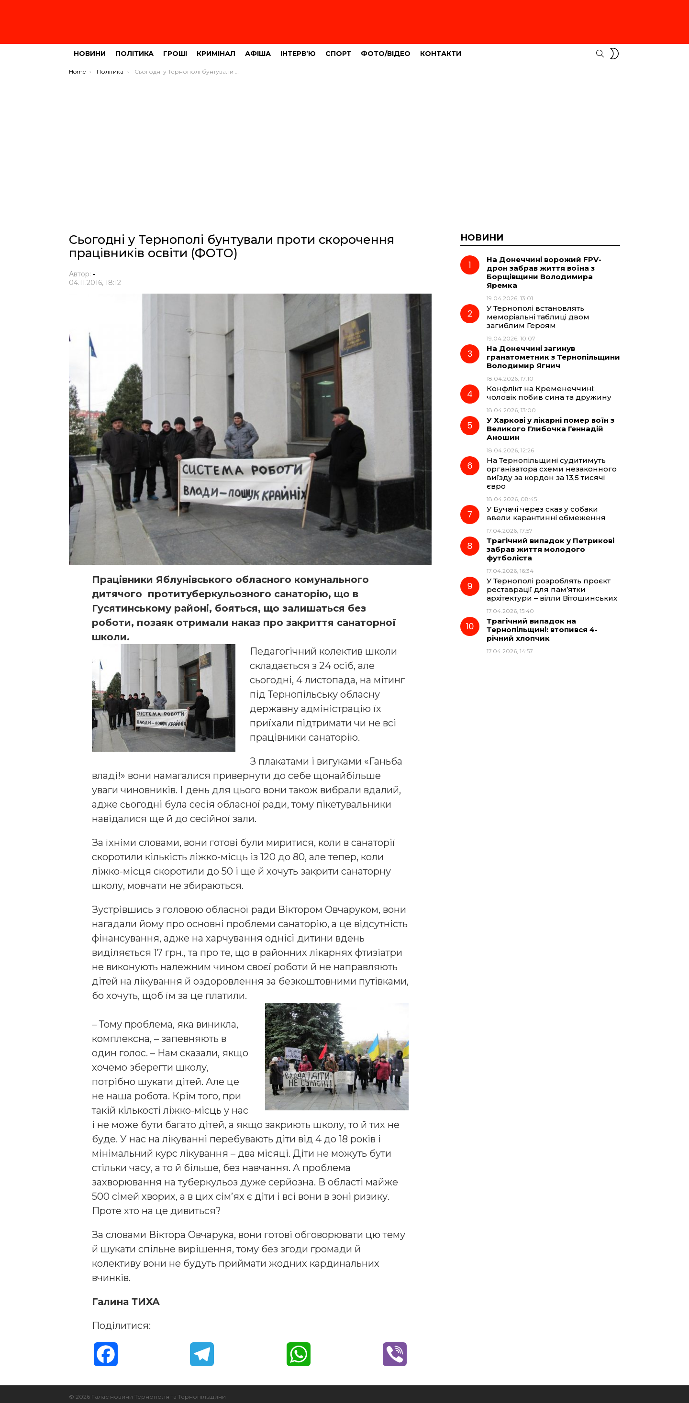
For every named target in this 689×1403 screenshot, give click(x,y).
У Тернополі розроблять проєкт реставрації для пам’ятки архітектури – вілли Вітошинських (552, 584)
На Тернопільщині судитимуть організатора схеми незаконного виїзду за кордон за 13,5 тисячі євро (552, 467)
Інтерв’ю (298, 48)
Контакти (440, 48)
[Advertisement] (344, 142)
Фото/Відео (386, 48)
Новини (90, 48)
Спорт (338, 48)
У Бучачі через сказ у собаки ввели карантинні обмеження (546, 508)
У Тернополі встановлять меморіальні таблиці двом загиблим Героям (538, 311)
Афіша (258, 48)
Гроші (175, 48)
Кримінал (216, 48)
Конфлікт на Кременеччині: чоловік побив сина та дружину (549, 387)
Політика (134, 48)
